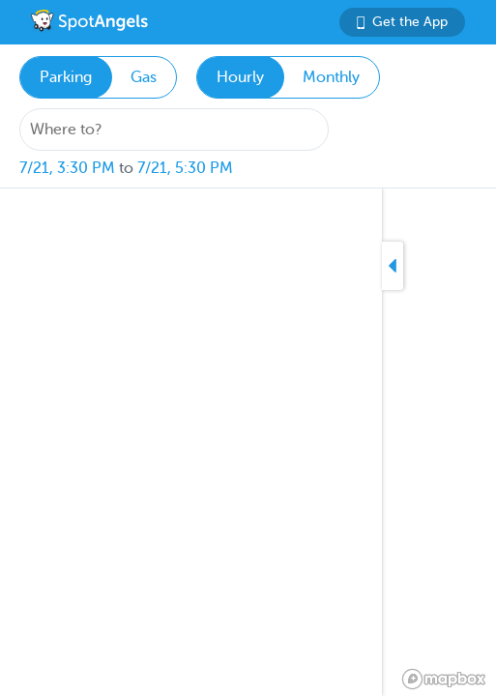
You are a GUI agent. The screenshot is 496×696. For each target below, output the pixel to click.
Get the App (402, 21)
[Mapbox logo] (443, 679)
